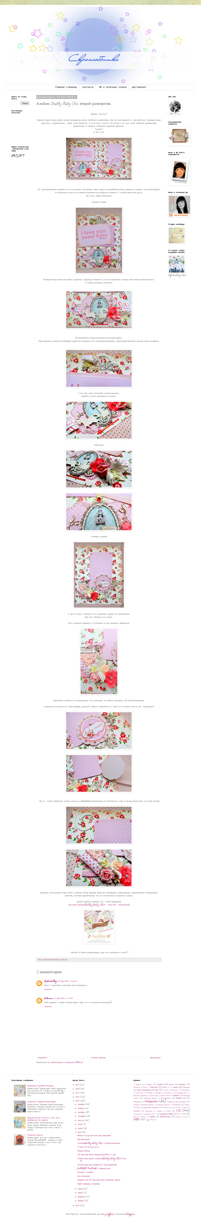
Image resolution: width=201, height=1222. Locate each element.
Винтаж (154, 1087)
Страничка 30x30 (166, 1114)
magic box (149, 1119)
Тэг (184, 1114)
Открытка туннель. (35, 1135)
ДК (156, 1090)
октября (81, 1112)
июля (80, 1124)
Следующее (42, 1058)
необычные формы (150, 1098)
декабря (81, 1104)
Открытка (151, 1101)
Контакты (88, 87)
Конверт (150, 1093)
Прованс (137, 1111)
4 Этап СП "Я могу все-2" (88, 1147)
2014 (77, 1206)
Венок (145, 1087)
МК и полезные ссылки (112, 87)
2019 (77, 1085)
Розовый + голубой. (85, 1172)
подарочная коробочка (150, 1107)
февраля (81, 1197)
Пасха (187, 1105)
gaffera (110, 1214)
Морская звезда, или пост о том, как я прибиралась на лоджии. (43, 1119)
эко (185, 1117)
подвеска (167, 1107)
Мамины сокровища (140, 1095)
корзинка (169, 1093)
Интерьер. (174, 1090)
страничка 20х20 (149, 1114)
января (81, 1201)
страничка (137, 1114)
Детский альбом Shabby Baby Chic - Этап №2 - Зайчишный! (99, 905)
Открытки (177, 1105)
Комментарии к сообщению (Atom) (67, 1062)
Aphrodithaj (50, 981)
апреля (81, 1189)
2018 (77, 1089)
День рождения (143, 1090)
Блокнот (182, 1084)
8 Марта (148, 1084)
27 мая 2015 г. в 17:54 (63, 998)
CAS (136, 1119)
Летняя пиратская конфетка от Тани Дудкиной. (97, 1165)
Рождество (148, 1111)
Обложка (137, 1102)
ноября (81, 1108)
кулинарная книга (181, 1093)
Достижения (139, 87)
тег (178, 1114)
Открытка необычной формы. (144, 1105)
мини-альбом (165, 1095)
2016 (77, 1097)
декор (175, 1087)
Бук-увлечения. (83, 1139)
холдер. (143, 1117)
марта (80, 1193)
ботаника (137, 1087)
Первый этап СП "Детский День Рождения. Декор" (98, 1180)
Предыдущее (155, 1058)
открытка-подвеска (163, 1105)
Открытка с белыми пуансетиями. (41, 1102)
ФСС (135, 1117)
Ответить (48, 989)
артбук (171, 1084)
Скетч (169, 1111)
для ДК (165, 1090)
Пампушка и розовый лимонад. (40, 1086)
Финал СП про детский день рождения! (94, 1136)
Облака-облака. (83, 1151)
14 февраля (137, 1084)
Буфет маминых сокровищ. (88, 1184)
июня (80, 1128)
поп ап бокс (177, 1107)
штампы (178, 1117)
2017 (77, 1093)
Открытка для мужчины (176, 1102)
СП (178, 1111)
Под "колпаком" (83, 1176)
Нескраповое (166, 1098)
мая (80, 1132)
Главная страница (66, 87)
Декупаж (186, 1087)
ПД (138, 1107)
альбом (160, 1084)
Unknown (48, 998)
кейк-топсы (140, 1093)
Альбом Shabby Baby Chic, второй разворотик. (99, 1143)
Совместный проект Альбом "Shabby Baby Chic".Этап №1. (101, 1160)
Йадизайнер (186, 1090)
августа (81, 1120)
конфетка (159, 1093)
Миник (176, 1095)
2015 (77, 1101)
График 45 (166, 1087)
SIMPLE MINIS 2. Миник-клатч (94, 1168)
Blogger (130, 1214)
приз (185, 1107)
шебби (152, 1117)
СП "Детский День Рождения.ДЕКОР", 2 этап (96, 1155)
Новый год (180, 1098)
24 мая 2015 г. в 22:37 (67, 981)
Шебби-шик (165, 1117)
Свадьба (159, 1111)
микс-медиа (154, 1095)
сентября (82, 1116)
